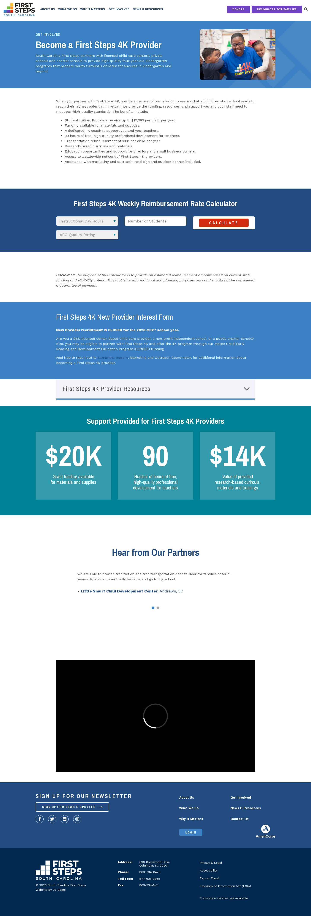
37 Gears (59, 889)
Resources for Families (277, 9)
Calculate (224, 223)
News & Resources (148, 9)
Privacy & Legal (211, 862)
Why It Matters (92, 9)
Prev (42, 584)
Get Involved (118, 9)
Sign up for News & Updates (72, 807)
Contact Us (240, 819)
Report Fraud (209, 878)
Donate (238, 9)
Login (190, 832)
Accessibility (208, 870)
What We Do (67, 9)
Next (268, 584)
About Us (47, 9)
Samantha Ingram (113, 358)
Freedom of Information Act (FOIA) (225, 886)
